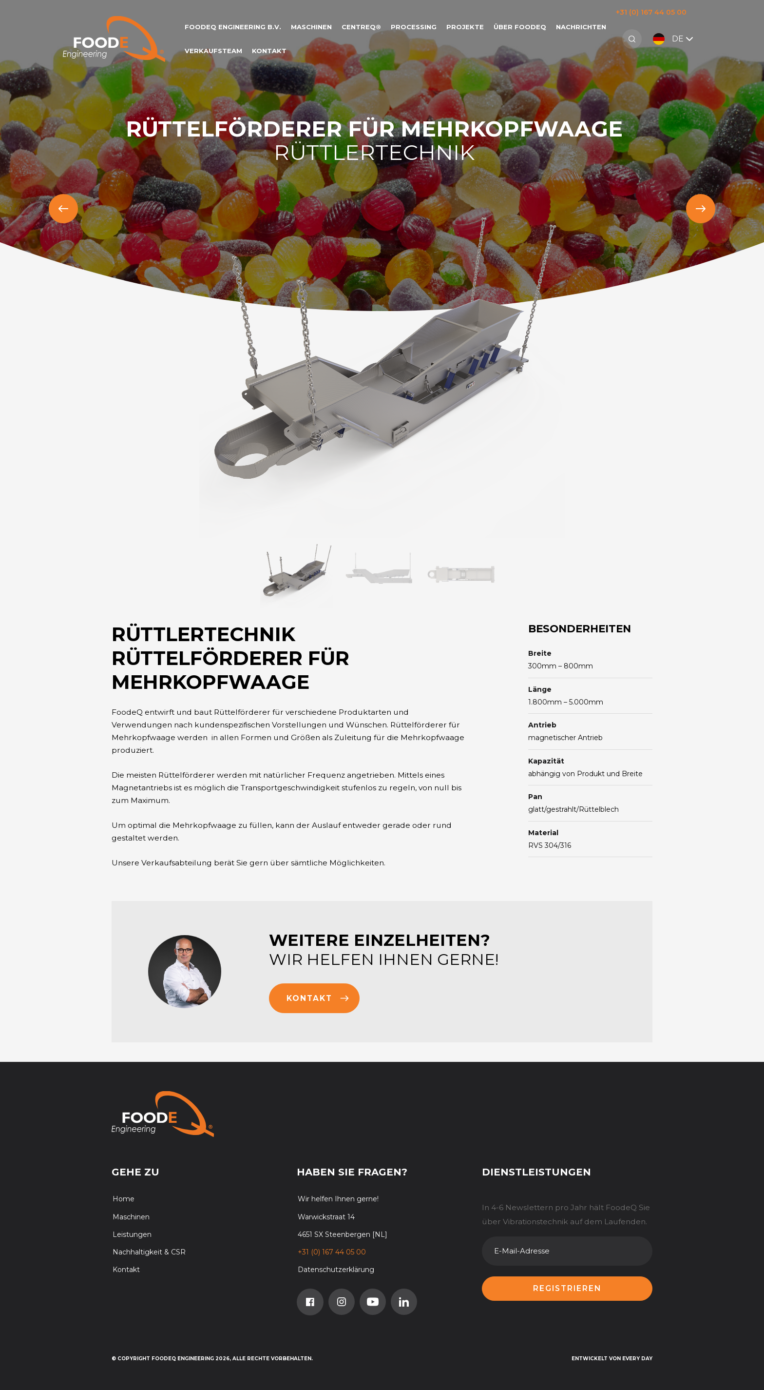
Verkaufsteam (213, 51)
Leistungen (132, 1234)
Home (123, 1198)
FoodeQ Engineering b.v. (233, 27)
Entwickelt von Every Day (612, 1358)
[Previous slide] (63, 208)
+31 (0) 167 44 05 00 (651, 12)
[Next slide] (700, 208)
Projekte (465, 27)
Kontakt (269, 51)
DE (674, 39)
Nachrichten (581, 27)
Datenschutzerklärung (336, 1269)
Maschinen (311, 27)
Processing (414, 27)
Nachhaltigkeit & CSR (149, 1252)
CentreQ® (361, 27)
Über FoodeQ (520, 27)
